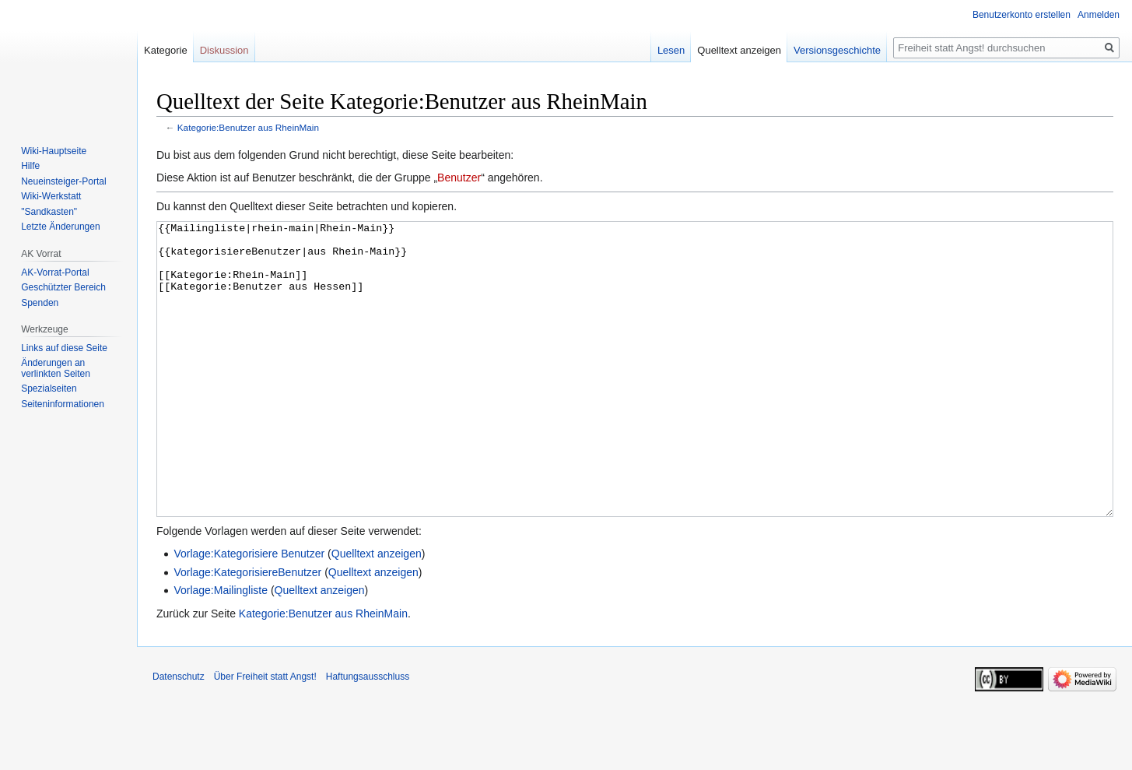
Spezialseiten (48, 388)
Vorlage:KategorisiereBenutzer (247, 630)
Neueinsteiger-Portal (63, 181)
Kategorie (165, 50)
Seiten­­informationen (62, 404)
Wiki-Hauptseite (53, 151)
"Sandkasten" (49, 211)
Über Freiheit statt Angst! (265, 735)
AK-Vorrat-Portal (55, 272)
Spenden (39, 302)
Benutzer (459, 177)
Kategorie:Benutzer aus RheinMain (248, 127)
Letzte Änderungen (60, 226)
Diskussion (224, 50)
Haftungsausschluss (367, 735)
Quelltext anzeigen (376, 612)
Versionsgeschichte (837, 50)
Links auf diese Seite (64, 348)
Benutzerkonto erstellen (1022, 14)
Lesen (671, 50)
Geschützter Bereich (63, 287)
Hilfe (30, 165)
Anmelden (1099, 14)
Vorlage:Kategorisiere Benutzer (248, 612)
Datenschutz (178, 735)
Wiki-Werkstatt (51, 196)
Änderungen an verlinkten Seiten (55, 368)
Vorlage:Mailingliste (220, 648)
